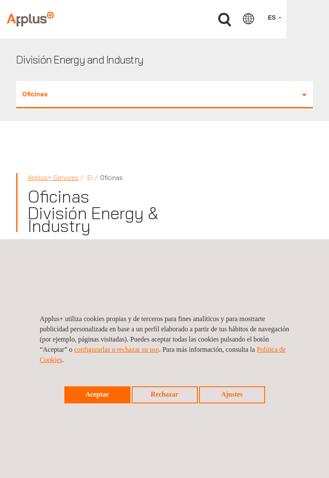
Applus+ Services (53, 178)
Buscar (224, 20)
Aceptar (97, 394)
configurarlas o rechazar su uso (116, 349)
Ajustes (232, 394)
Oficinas (164, 94)
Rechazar (165, 394)
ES (275, 17)
